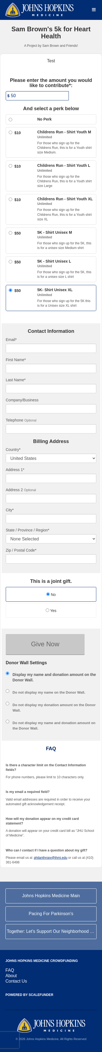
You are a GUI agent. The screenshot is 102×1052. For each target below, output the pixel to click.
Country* (13, 449)
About (11, 975)
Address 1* (15, 469)
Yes (51, 610)
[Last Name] (51, 388)
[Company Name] (51, 408)
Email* (11, 339)
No (51, 594)
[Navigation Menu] (94, 9)
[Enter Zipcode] (51, 559)
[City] (51, 518)
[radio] (51, 595)
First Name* (16, 360)
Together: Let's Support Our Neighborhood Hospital (52, 931)
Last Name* (16, 380)
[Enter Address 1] (51, 478)
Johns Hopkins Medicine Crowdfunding (41, 961)
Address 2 (14, 490)
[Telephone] (51, 428)
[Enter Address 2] (51, 498)
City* (10, 510)
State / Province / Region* (27, 530)
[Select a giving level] (10, 119)
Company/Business (22, 400)
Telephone (14, 420)
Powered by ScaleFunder (29, 995)
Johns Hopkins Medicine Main (51, 895)
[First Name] (51, 368)
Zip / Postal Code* (21, 550)
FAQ (9, 970)
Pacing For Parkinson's (51, 913)
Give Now (45, 644)
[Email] (51, 348)
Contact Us (16, 981)
